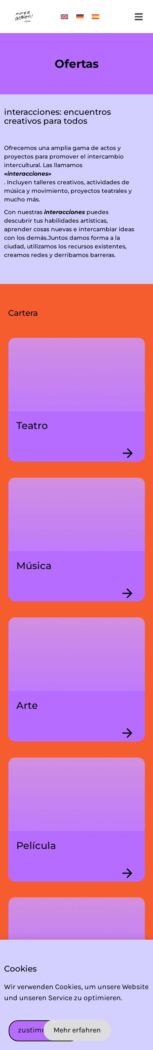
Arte (27, 705)
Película (36, 845)
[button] (138, 16)
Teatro (32, 425)
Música (33, 566)
